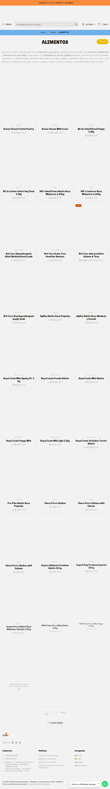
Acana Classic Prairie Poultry (18, 124)
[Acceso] (89, 24)
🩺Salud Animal (80, 765)
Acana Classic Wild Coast (55, 122)
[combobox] (46, 24)
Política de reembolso (47, 759)
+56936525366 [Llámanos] (10, 755)
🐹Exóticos (79, 762)
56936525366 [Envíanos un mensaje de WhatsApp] (9, 759)
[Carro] (103, 24)
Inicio (43, 32)
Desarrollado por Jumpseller (39, 784)
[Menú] (6, 24)
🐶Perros (52, 32)
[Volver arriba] (55, 723)
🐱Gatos (77, 759)
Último (63, 712)
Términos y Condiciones (48, 755)
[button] (102, 41)
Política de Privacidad (47, 762)
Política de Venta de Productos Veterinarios (51, 766)
